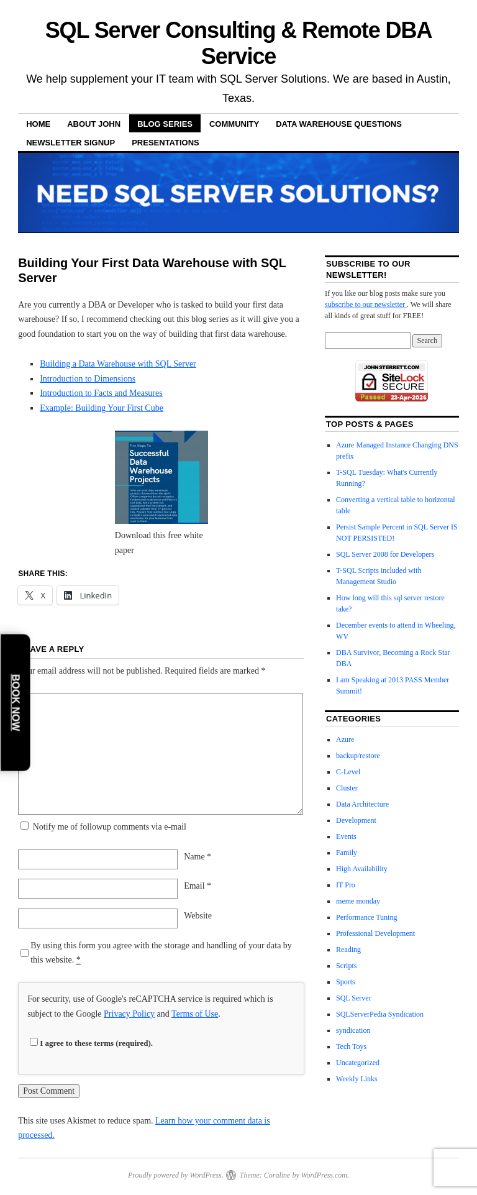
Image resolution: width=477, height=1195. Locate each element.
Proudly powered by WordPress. (176, 1175)
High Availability (362, 868)
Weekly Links (357, 1078)
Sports (345, 982)
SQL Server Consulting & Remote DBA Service (238, 43)
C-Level (348, 771)
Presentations (165, 142)
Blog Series (165, 124)
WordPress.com (324, 1175)
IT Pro (345, 885)
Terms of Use (194, 1014)
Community (234, 124)
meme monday (358, 901)
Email (197, 886)
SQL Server (353, 998)
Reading (348, 949)
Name (197, 856)
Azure (345, 739)
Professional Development (375, 933)
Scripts (346, 965)
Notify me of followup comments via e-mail (109, 826)
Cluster (347, 788)
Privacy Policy (129, 1014)
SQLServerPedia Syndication (380, 1014)
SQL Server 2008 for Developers (385, 554)
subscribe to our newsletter (366, 304)
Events (346, 836)
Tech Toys (351, 1046)
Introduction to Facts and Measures (101, 393)
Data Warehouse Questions (339, 124)
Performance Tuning (366, 917)
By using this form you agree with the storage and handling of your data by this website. (161, 953)
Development (356, 820)
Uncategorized (357, 1062)
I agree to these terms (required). (91, 1043)
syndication (353, 1030)
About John (93, 124)
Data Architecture (362, 804)
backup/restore (358, 755)
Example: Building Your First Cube (101, 408)
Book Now (16, 702)
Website (198, 915)
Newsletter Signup (70, 142)
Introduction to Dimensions (87, 378)
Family (346, 852)
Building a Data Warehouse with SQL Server (118, 364)
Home (38, 124)
